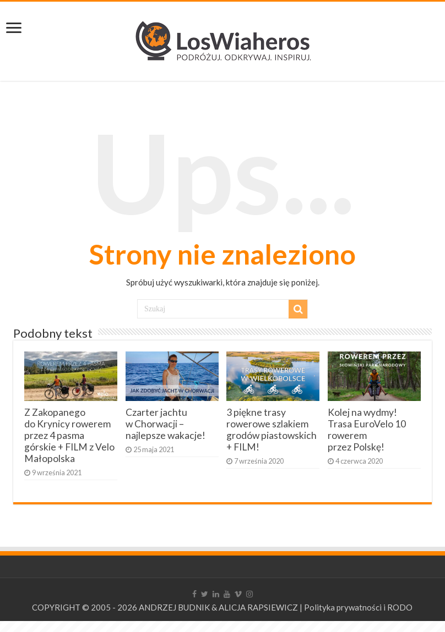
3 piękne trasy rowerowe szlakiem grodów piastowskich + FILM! (271, 429)
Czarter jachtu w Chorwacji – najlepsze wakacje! (165, 423)
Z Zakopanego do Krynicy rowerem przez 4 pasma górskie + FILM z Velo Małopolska (69, 435)
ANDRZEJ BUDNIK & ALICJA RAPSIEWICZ (218, 607)
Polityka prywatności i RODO (358, 607)
